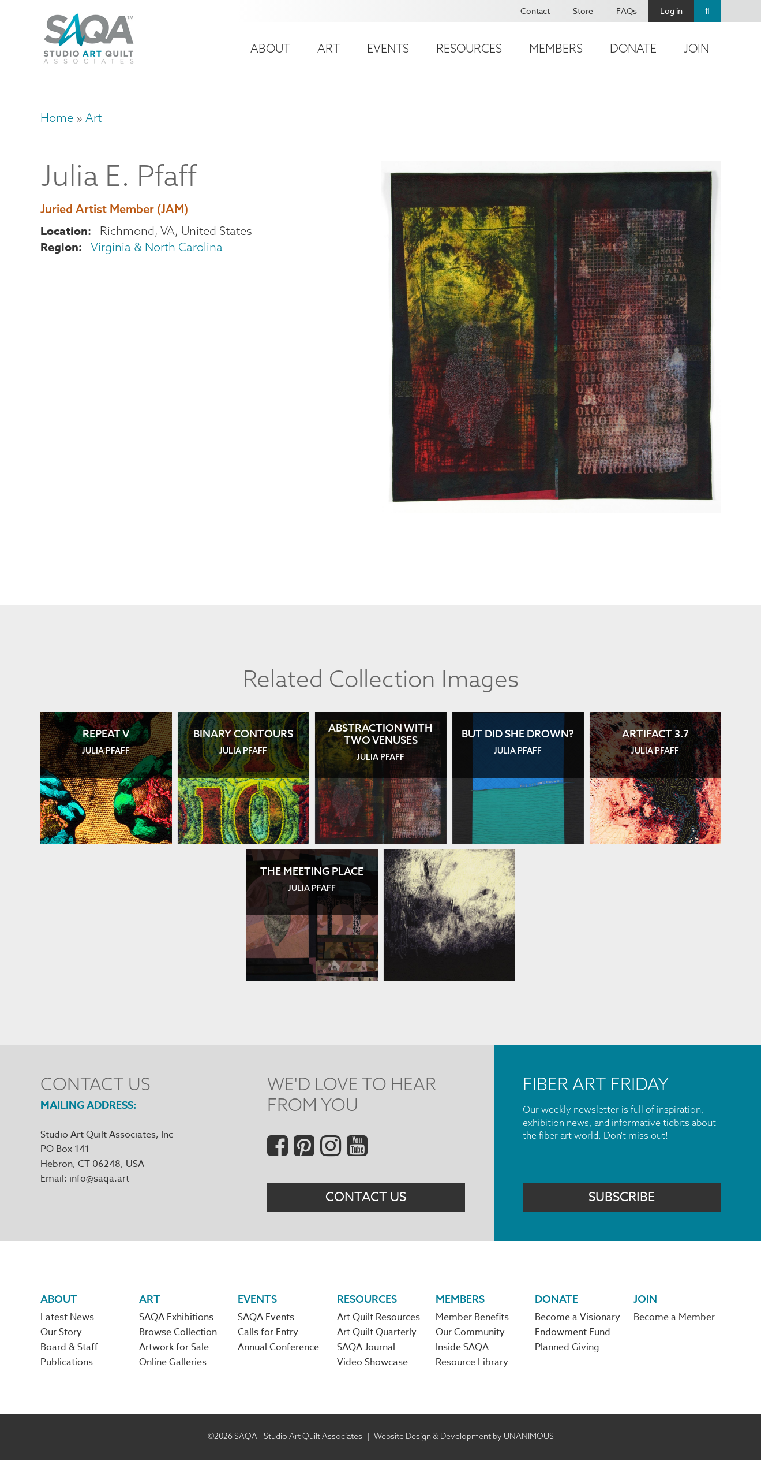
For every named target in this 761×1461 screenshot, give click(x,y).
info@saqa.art (99, 1179)
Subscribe (621, 1197)
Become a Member (674, 1318)
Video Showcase (372, 1364)
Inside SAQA (462, 1349)
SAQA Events (266, 1318)
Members (556, 48)
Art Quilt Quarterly (377, 1334)
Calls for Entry (268, 1334)
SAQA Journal (366, 1349)
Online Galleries (173, 1364)
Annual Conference (278, 1349)
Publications (66, 1364)
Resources (469, 48)
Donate (633, 48)
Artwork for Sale (174, 1349)
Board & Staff (69, 1349)
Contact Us (365, 1197)
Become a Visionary (577, 1318)
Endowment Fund (572, 1334)
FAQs (626, 10)
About (270, 48)
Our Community (470, 1334)
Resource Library (472, 1364)
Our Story (61, 1334)
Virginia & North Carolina (157, 247)
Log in (671, 10)
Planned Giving (567, 1349)
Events (388, 48)
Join (696, 48)
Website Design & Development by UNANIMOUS (464, 1437)
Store (583, 10)
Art (328, 48)
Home (56, 117)
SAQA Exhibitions (176, 1318)
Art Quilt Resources (378, 1318)
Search (707, 11)
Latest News (67, 1318)
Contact (535, 10)
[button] (551, 509)
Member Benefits (472, 1318)
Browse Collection (178, 1334)
